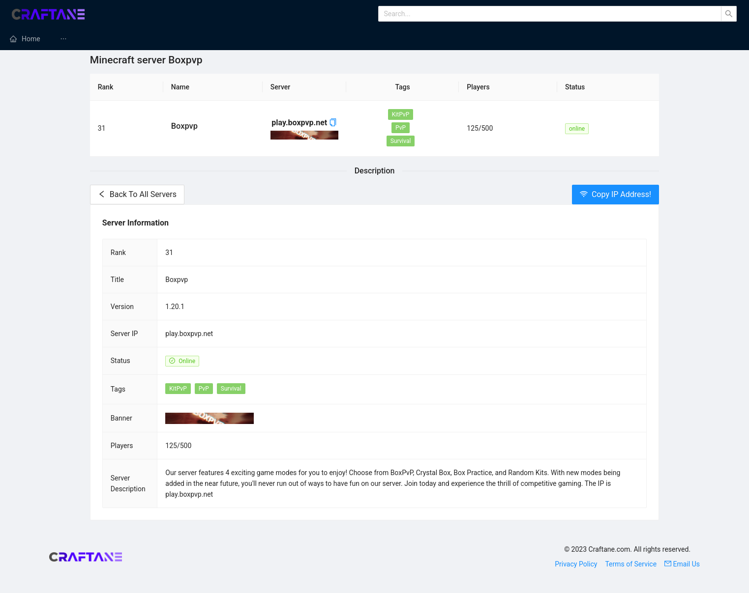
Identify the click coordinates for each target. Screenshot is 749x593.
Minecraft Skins (630, 39)
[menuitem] (25, 39)
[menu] (374, 39)
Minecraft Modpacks (268, 39)
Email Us (682, 564)
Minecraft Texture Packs (368, 39)
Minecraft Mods (96, 39)
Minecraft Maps (461, 39)
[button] (333, 122)
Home (31, 39)
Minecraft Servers (178, 39)
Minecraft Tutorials (545, 39)
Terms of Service (631, 564)
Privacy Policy (576, 564)
